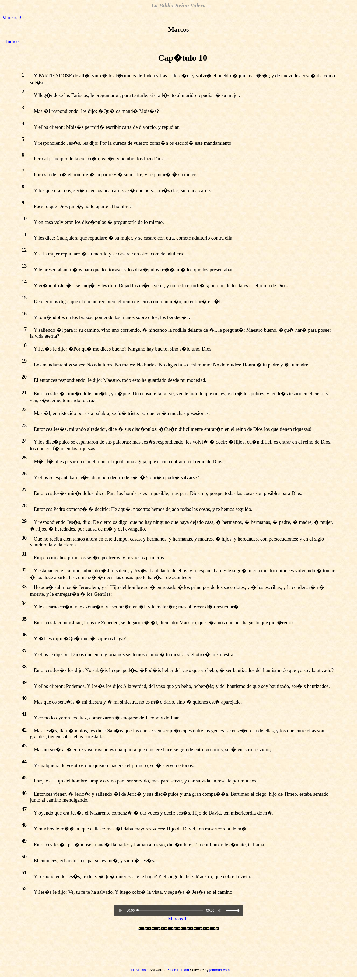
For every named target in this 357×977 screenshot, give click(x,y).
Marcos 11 (178, 918)
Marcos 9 (11, 17)
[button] (120, 910)
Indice (12, 41)
